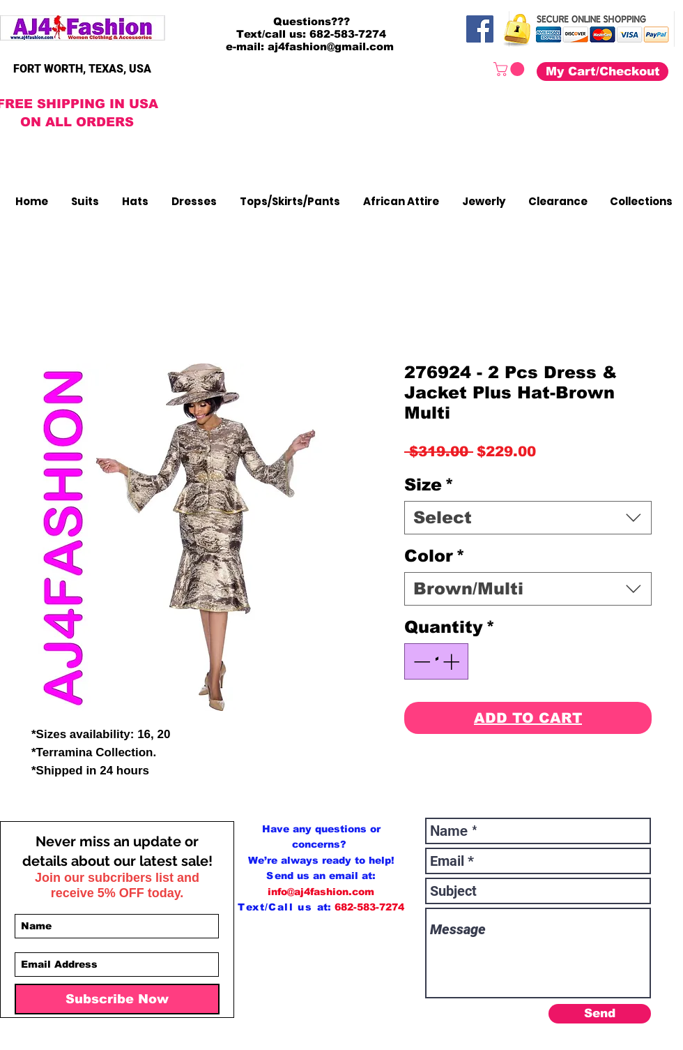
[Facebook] (479, 29)
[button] (510, 69)
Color (434, 555)
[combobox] (528, 517)
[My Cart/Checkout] (602, 71)
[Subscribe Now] (117, 999)
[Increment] (452, 661)
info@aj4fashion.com (321, 891)
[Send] (599, 1013)
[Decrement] (420, 661)
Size (429, 484)
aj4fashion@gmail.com (331, 46)
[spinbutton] (436, 661)
